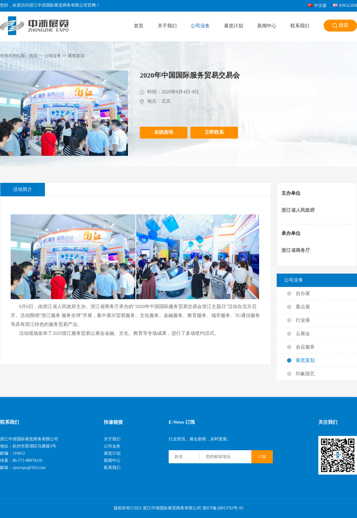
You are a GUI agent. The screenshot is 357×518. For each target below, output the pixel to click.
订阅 (262, 456)
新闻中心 (266, 26)
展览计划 (233, 26)
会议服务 (305, 347)
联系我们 (299, 26)
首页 (138, 26)
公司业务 (200, 26)
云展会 (303, 333)
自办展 (303, 293)
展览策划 (76, 56)
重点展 (303, 307)
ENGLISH (345, 6)
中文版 (317, 6)
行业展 (303, 320)
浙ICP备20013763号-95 (222, 508)
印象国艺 (305, 373)
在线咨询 (163, 132)
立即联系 (214, 132)
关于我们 (167, 26)
